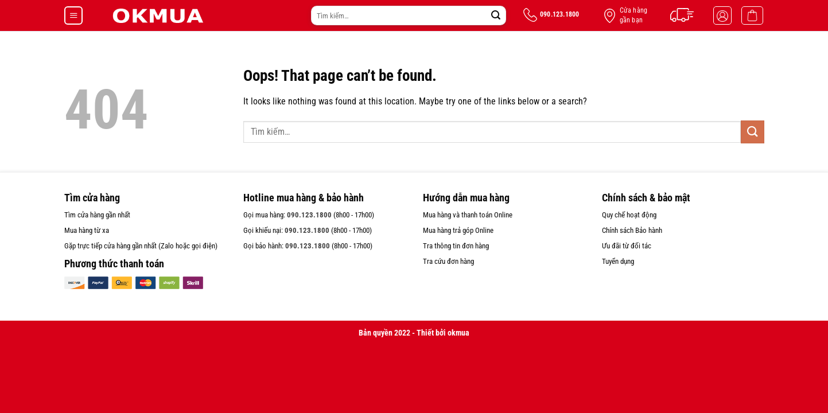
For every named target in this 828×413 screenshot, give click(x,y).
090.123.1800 (309, 215)
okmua (458, 333)
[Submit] (496, 15)
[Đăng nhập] (722, 15)
